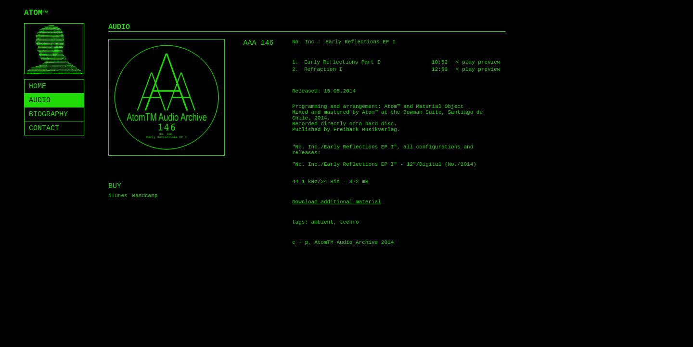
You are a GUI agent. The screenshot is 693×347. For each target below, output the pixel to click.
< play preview (478, 62)
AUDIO (40, 100)
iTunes (118, 196)
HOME (37, 86)
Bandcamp (145, 196)
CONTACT (44, 128)
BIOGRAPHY (48, 114)
